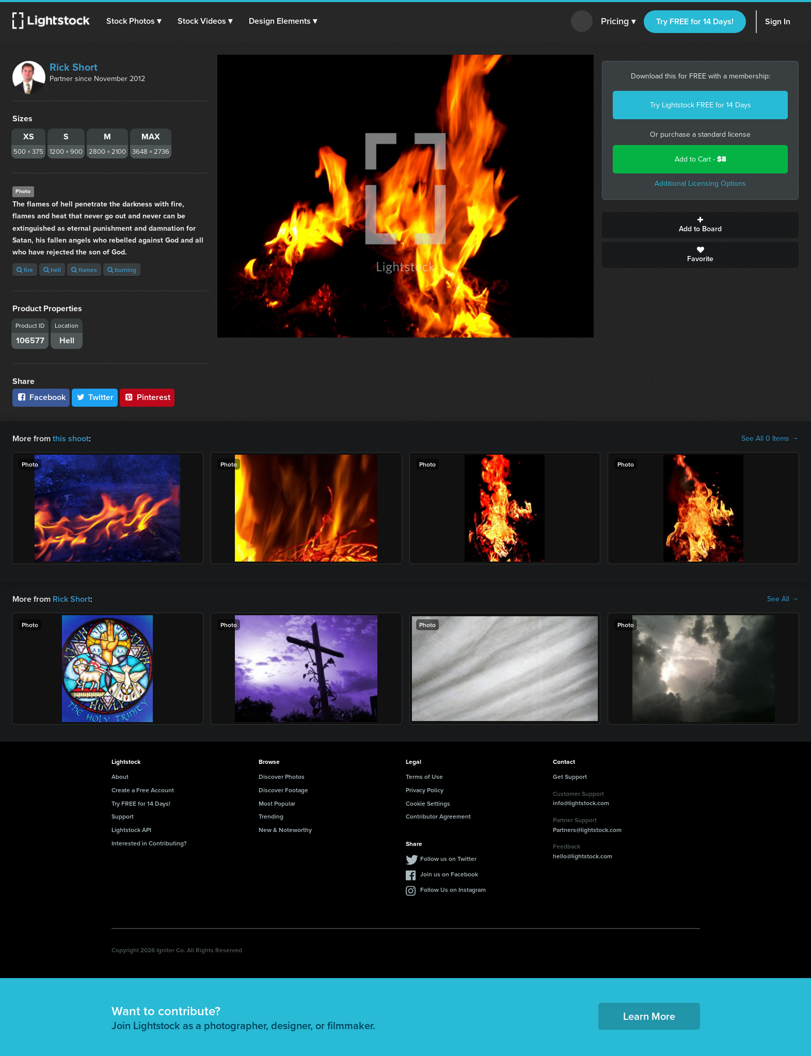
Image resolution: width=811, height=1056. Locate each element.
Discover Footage (283, 790)
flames (84, 269)
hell (52, 269)
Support (123, 816)
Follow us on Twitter (448, 858)
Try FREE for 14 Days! (695, 21)
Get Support (570, 776)
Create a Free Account (143, 790)
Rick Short (74, 67)
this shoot (71, 438)
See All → (783, 599)
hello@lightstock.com (582, 856)
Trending (271, 816)
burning (121, 269)
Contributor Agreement (438, 816)
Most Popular (277, 803)
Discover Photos (282, 776)
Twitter (95, 397)
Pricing (618, 21)
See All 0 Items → (770, 439)
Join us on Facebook (449, 874)
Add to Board (700, 225)
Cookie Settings (428, 803)
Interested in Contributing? (149, 843)
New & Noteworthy (285, 829)
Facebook (41, 397)
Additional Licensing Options (700, 183)
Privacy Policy (424, 790)
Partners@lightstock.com (587, 829)
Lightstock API (131, 829)
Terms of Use (424, 776)
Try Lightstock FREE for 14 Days (700, 105)
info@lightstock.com (581, 802)
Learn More (649, 1016)
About (120, 776)
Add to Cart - (700, 159)
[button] (133, 21)
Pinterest (147, 397)
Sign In (777, 21)
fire (25, 269)
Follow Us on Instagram (453, 889)
